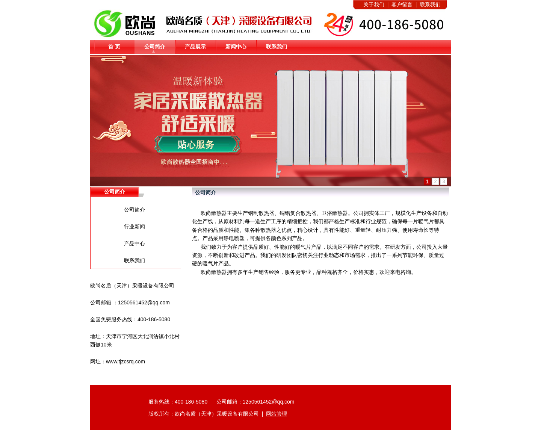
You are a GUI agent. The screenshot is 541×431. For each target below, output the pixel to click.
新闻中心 (235, 47)
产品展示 (195, 47)
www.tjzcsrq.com (125, 361)
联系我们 (276, 47)
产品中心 (134, 243)
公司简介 (154, 47)
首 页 (114, 47)
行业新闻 (134, 227)
